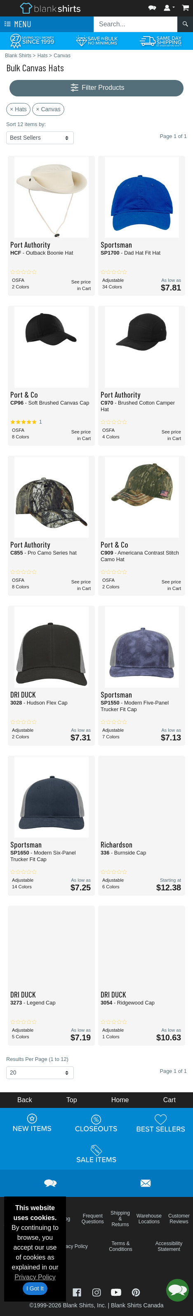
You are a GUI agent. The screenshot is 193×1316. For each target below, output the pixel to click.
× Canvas (48, 109)
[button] (152, 6)
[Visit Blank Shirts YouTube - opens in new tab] (117, 1291)
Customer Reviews (179, 1219)
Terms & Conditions (120, 1246)
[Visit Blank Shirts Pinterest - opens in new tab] (136, 1291)
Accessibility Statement (168, 1246)
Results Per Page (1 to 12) (37, 1059)
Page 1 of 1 (173, 1071)
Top (71, 1099)
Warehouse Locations (149, 1219)
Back (24, 1099)
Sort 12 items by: (26, 124)
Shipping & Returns (120, 1218)
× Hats (18, 109)
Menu (16, 24)
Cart (169, 1099)
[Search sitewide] (136, 24)
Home (120, 1099)
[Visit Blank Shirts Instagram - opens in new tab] (97, 1291)
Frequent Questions (93, 1219)
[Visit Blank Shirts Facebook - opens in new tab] (78, 1291)
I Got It (35, 1288)
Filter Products (97, 88)
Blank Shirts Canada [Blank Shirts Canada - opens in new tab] (137, 1305)
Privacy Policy (35, 1277)
